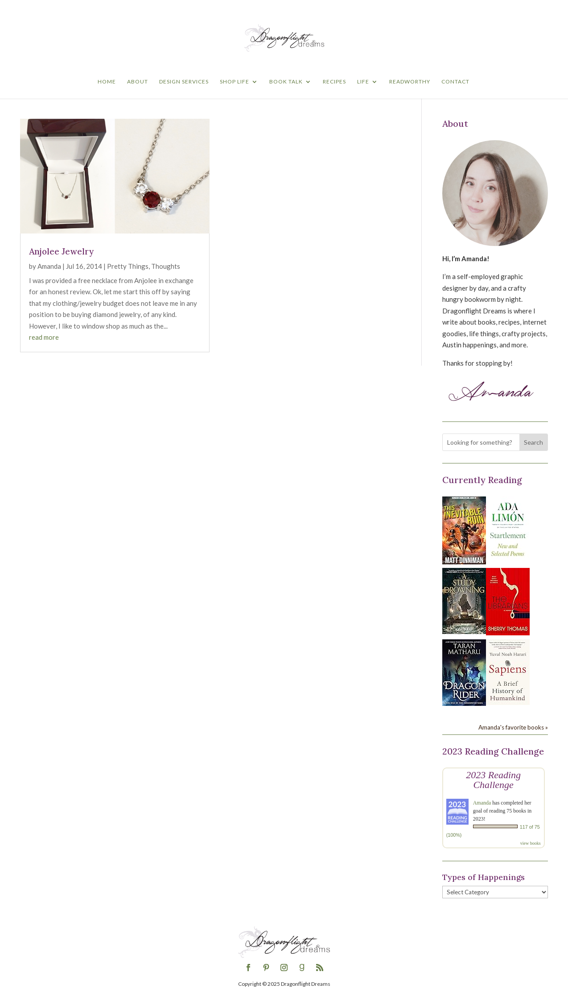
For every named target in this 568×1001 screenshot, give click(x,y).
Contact (455, 82)
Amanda (49, 266)
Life (363, 82)
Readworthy (409, 82)
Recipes (334, 82)
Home (107, 82)
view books (530, 843)
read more (44, 337)
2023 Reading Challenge (493, 779)
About (137, 82)
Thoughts (165, 266)
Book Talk (286, 82)
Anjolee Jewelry (61, 251)
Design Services (184, 82)
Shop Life (234, 82)
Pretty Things (127, 266)
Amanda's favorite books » (513, 727)
